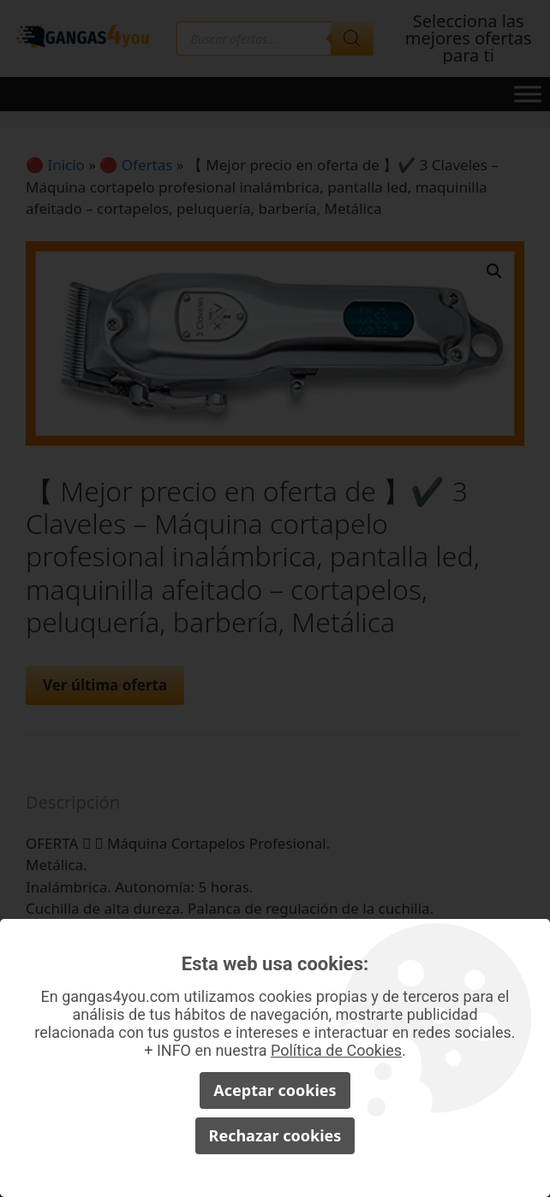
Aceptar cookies (274, 1090)
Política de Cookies (336, 1050)
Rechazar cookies (275, 1135)
